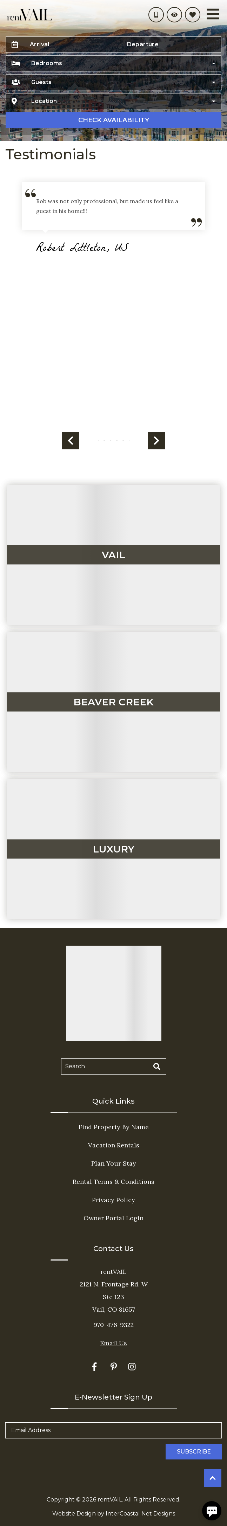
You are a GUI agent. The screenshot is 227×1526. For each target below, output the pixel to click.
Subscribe (194, 1451)
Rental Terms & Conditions (113, 1182)
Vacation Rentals (113, 1145)
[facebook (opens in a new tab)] (95, 1366)
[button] (70, 440)
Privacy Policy (113, 1200)
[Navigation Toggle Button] (213, 14)
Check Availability (113, 120)
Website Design (74, 1513)
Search (75, 1066)
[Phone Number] (156, 14)
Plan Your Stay (113, 1163)
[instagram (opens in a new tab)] (131, 1366)
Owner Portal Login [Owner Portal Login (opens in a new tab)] (113, 1218)
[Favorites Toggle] (192, 14)
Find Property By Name (114, 1127)
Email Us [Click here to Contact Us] (113, 1343)
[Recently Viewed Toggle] (174, 14)
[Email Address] (113, 1430)
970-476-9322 (113, 1325)
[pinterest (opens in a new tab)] (113, 1366)
